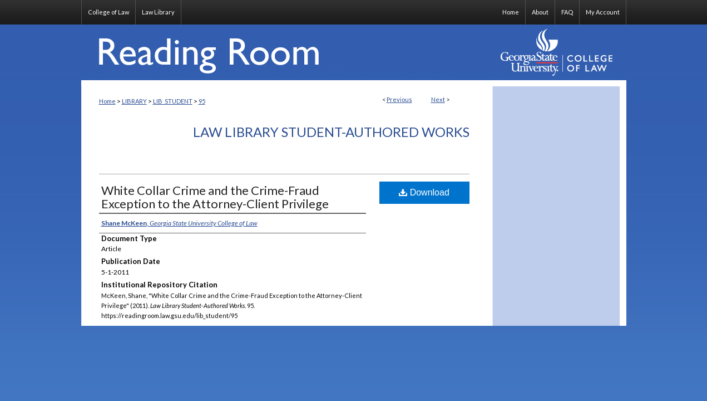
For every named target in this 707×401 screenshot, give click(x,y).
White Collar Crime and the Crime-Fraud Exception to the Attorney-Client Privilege (215, 197)
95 (202, 101)
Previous (399, 99)
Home (107, 101)
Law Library (158, 12)
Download (424, 192)
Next (438, 99)
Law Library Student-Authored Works (331, 132)
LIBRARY (134, 101)
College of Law (108, 12)
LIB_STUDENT (172, 101)
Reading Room (287, 52)
